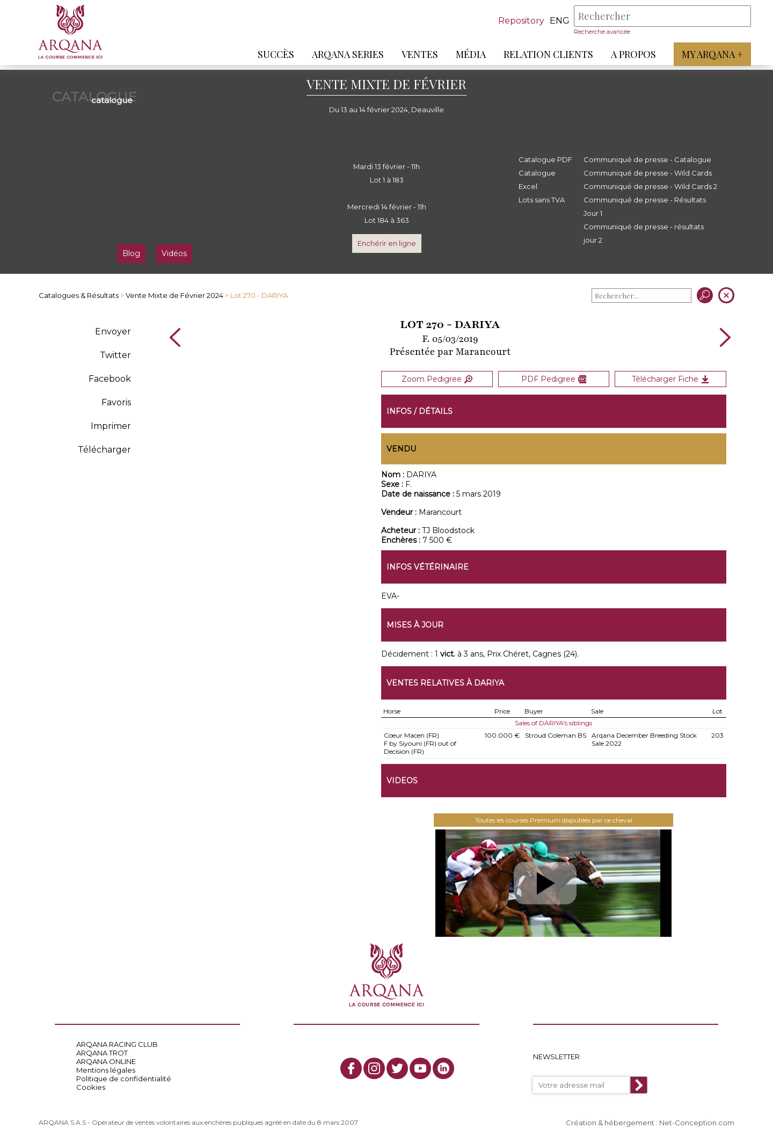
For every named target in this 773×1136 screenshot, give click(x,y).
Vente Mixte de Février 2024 (174, 295)
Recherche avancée (597, 31)
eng (555, 21)
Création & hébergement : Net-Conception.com (650, 1118)
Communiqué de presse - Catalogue (647, 159)
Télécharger (104, 450)
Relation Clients (543, 54)
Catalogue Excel (537, 180)
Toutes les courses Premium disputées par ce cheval (553, 816)
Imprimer (111, 426)
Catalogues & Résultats (79, 295)
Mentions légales (105, 1065)
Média (466, 54)
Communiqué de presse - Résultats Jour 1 (645, 206)
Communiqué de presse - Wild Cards (648, 173)
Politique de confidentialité (123, 1074)
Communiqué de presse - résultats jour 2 (644, 233)
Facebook (110, 379)
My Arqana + (707, 54)
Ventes (415, 54)
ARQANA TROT (102, 1048)
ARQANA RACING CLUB (117, 1040)
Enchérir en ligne (387, 243)
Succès (271, 54)
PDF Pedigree (553, 377)
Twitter (115, 355)
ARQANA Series (343, 54)
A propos (628, 54)
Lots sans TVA (542, 199)
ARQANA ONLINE (106, 1057)
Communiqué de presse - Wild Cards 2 (650, 186)
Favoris (116, 402)
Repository (516, 21)
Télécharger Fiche (670, 377)
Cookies (90, 1083)
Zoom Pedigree (437, 377)
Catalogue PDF (545, 159)
